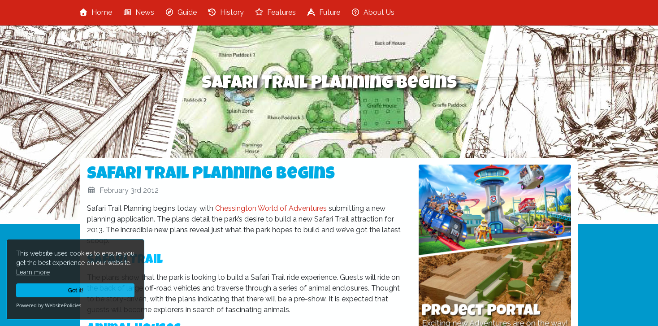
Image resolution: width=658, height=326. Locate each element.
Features (275, 12)
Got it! (75, 290)
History (226, 12)
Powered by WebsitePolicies (48, 305)
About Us (372, 12)
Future (323, 12)
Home (95, 12)
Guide (181, 12)
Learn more (33, 272)
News (138, 12)
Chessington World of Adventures (271, 208)
